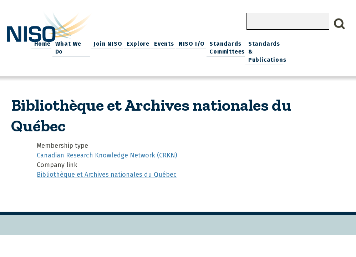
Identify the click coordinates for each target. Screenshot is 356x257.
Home (102, 43)
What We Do (132, 43)
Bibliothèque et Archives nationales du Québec (107, 173)
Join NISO (167, 43)
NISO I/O (248, 43)
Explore (196, 43)
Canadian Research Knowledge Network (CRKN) (107, 154)
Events (221, 43)
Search (339, 24)
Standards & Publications (325, 51)
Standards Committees (282, 47)
